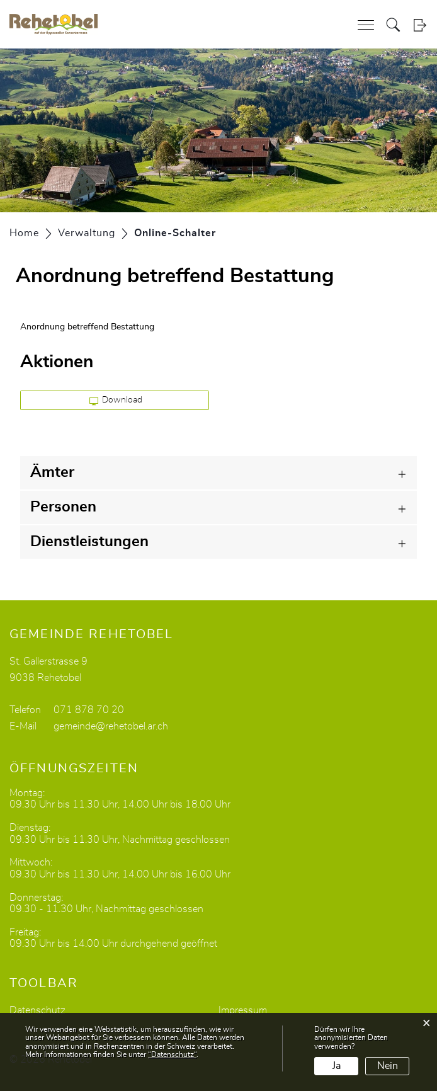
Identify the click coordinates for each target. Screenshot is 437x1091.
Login (420, 25)
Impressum (243, 1010)
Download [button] (116, 401)
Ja (336, 1066)
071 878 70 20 (89, 710)
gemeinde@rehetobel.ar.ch (111, 726)
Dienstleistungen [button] (89, 541)
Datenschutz (37, 1010)
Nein (387, 1066)
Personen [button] (63, 507)
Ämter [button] (52, 472)
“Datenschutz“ (172, 1054)
